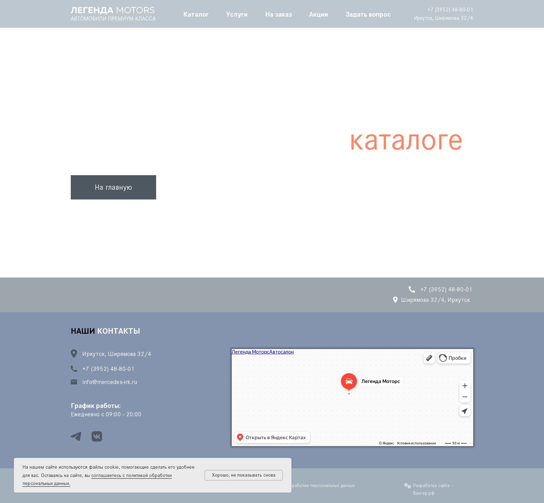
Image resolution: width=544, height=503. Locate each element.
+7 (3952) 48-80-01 (450, 9)
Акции (318, 14)
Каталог (196, 14)
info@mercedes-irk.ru (110, 382)
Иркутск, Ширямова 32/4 (443, 18)
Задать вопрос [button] (368, 14)
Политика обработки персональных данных (310, 485)
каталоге (406, 139)
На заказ (278, 14)
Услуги (237, 14)
